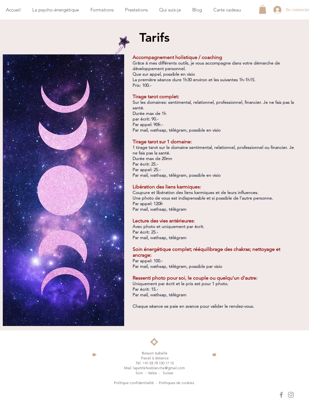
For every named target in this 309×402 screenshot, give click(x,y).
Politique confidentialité (134, 382)
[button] (262, 9)
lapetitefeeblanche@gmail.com (159, 368)
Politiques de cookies (177, 382)
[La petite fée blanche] (281, 395)
